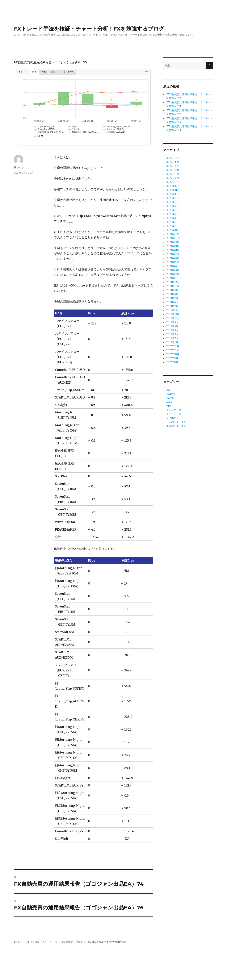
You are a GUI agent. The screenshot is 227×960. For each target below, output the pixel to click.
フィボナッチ (173, 417)
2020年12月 (173, 234)
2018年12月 (173, 310)
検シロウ (19, 167)
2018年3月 (172, 334)
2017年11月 (172, 350)
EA (31, 172)
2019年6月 (172, 294)
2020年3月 (172, 270)
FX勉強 (170, 393)
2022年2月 (172, 178)
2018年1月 (172, 342)
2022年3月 (172, 174)
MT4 (169, 401)
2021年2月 (172, 226)
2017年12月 (172, 346)
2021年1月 (172, 230)
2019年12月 (172, 282)
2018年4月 (172, 330)
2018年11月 (172, 314)
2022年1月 (172, 182)
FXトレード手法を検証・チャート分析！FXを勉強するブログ (89, 28)
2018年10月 (173, 318)
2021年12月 (173, 186)
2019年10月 (172, 290)
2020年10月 (173, 242)
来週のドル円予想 (176, 426)
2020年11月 (173, 238)
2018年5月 (172, 326)
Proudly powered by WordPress (106, 942)
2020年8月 (172, 250)
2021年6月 (172, 210)
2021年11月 (172, 190)
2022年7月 (172, 158)
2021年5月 (172, 214)
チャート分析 (173, 413)
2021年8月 (172, 202)
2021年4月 (172, 218)
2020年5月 (172, 262)
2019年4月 (172, 302)
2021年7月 (172, 206)
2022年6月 (172, 162)
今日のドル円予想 (176, 422)
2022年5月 (172, 166)
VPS (168, 405)
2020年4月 (172, 266)
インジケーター (175, 409)
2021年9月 (172, 198)
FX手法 (170, 397)
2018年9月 (172, 322)
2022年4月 (172, 170)
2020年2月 (172, 274)
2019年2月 (172, 306)
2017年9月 (172, 358)
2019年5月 (172, 298)
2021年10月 (173, 194)
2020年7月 (172, 254)
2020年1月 (172, 278)
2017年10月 (172, 354)
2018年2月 (172, 338)
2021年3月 (172, 222)
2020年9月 (172, 246)
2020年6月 (172, 258)
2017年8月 (172, 362)
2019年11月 (172, 286)
